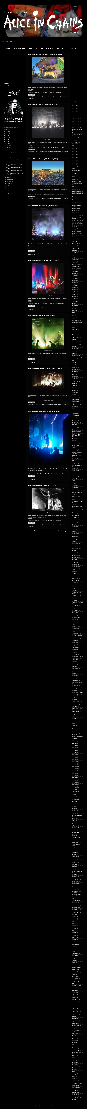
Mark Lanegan (75, 642)
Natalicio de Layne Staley (77, 708)
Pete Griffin (74, 810)
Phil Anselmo (74, 813)
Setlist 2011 (74, 918)
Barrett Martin (75, 241)
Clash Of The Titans (76, 337)
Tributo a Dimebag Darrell (77, 1046)
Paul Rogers (74, 806)
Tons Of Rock (74, 1042)
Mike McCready (75, 668)
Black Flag (74, 262)
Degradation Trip (75, 381)
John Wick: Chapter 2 (76, 557)
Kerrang (73, 573)
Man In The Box (75, 637)
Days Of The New (75, 373)
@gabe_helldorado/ (48, 295)
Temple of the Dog (75, 999)
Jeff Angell (74, 531)
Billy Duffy (74, 254)
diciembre (9, 183)
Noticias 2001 (74, 752)
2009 (6, 129)
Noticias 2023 (74, 784)
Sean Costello (74, 902)
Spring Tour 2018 (75, 978)
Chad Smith (74, 324)
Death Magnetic (75, 376)
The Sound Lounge (75, 1025)
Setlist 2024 (74, 937)
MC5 (72, 651)
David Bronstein (75, 369)
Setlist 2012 (74, 919)
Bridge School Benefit (76, 307)
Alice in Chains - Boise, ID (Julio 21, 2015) (42, 315)
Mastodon (74, 644)
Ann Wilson (74, 228)
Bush (73, 312)
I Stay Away (74, 513)
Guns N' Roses (75, 487)
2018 (6, 189)
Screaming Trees (75, 900)
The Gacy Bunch (75, 1014)
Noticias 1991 (74, 743)
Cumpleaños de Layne (76, 357)
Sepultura (74, 914)
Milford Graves (75, 675)
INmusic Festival (75, 521)
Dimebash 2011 (75, 401)
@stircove (48, 84)
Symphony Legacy (75, 994)
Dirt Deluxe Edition (75, 404)
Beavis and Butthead (76, 247)
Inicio (49, 531)
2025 (6, 204)
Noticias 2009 (74, 759)
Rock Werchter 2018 (76, 881)
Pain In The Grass (75, 797)
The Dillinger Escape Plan (77, 1011)
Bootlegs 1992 (74, 282)
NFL (72, 716)
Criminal (73, 350)
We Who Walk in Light (76, 1083)
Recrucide (74, 839)
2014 (6, 139)
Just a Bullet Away (75, 566)
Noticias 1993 (74, 747)
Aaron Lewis (74, 166)
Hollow (73, 504)
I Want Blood (74, 515)
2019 (6, 191)
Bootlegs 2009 (74, 298)
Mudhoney (74, 690)
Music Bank (74, 697)
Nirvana (73, 723)
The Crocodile (74, 1001)
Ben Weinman (75, 248)
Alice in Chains (35, 96)
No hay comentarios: (59, 147)
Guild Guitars (74, 482)
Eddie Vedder (74, 420)
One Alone (74, 796)
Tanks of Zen (74, 995)
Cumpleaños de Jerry (76, 355)
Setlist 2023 (74, 935)
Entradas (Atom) (37, 534)
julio (8, 149)
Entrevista (74, 424)
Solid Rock (74, 964)
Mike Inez (74, 666)
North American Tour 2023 (77, 730)
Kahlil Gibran (74, 569)
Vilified (73, 1067)
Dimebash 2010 (75, 399)
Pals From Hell (75, 799)
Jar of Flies (74, 529)
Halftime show (75, 490)
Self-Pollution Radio (76, 912)
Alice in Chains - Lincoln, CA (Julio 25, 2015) (43, 159)
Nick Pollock (74, 720)
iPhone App (74, 522)
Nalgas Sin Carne (75, 703)
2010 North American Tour (77, 129)
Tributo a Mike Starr (76, 1050)
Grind (73, 480)
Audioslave (74, 238)
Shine (73, 942)
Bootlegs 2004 (74, 292)
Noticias (73, 740)
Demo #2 (73, 385)
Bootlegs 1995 (74, 287)
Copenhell (74, 346)
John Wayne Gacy (75, 555)
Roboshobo (74, 866)
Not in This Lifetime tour (77, 736)
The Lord (73, 1020)
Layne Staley (74, 590)
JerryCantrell (74, 539)
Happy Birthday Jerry (76, 492)
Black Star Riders (75, 266)
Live (72, 608)
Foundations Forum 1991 (77, 455)
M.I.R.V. (73, 624)
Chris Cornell (74, 329)
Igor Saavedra (74, 517)
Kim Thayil (74, 575)
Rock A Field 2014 (75, 868)
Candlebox (74, 317)
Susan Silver (74, 990)
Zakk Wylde (74, 1099)
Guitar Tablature (75, 483)
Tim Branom (74, 1037)
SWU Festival (74, 992)
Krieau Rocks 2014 (75, 578)
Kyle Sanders (74, 582)
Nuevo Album (74, 789)
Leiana (73, 598)
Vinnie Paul (74, 1073)
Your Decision (74, 1094)
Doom (73, 408)
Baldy (73, 239)
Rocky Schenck (75, 888)
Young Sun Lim (75, 1092)
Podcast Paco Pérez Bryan (77, 815)
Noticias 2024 (74, 786)
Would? (73, 1089)
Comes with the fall (76, 341)
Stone (73, 983)
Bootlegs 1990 (74, 278)
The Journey (74, 1018)
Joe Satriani (74, 552)
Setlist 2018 (74, 928)
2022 (6, 197)
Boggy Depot (74, 271)
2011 (6, 133)
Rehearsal (74, 840)
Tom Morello (74, 1040)
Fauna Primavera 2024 (76, 443)
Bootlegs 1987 (74, 275)
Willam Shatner (75, 1085)
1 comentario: (58, 92)
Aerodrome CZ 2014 (76, 181)
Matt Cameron (75, 647)
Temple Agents (75, 997)
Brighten (73, 308)
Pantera (73, 803)
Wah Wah (74, 1078)
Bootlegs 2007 (74, 296)
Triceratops (74, 1055)
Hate (73, 494)
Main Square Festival (76, 635)
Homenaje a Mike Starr (76, 509)
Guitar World (74, 485)
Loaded (73, 614)
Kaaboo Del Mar (75, 568)
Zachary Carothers (75, 1097)
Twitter (73, 1059)
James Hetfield (75, 528)
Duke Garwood (75, 413)
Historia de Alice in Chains (77, 501)
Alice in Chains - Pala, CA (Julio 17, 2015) (42, 485)
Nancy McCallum (75, 704)
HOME (7, 48)
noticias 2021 (74, 780)
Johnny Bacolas (75, 559)
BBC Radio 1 (74, 245)
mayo (8, 147)
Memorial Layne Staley (76, 656)
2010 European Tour (76, 127)
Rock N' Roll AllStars (76, 878)
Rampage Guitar (75, 832)
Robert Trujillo (74, 864)
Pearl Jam (74, 808)
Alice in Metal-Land (76, 210)
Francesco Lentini (75, 458)
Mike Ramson (74, 671)
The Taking (74, 1027)
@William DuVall (48, 512)
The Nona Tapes (75, 1021)
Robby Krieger (74, 862)
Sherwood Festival (75, 941)
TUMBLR (72, 48)
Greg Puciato (74, 478)
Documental (74, 406)
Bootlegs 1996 (74, 289)
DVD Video (74, 417)
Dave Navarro (74, 367)
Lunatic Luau (74, 622)
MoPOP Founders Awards (77, 682)
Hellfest (73, 499)
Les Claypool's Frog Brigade (77, 602)
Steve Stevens (75, 981)
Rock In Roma (74, 876)
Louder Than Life (75, 619)
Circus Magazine (75, 331)
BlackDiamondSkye (76, 268)
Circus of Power (75, 333)
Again (73, 186)
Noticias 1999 (74, 750)
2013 (6, 137)
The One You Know (75, 1023)
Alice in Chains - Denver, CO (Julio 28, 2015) (42, 104)
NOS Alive (74, 734)
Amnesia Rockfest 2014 (76, 215)
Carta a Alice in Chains (76, 322)
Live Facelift (74, 612)
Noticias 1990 (74, 741)
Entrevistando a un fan (76, 426)
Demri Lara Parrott (75, 388)
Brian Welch (74, 305)
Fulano (73, 460)
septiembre (9, 179)
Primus (73, 823)
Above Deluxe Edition (76, 170)
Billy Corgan (74, 252)
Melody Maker (75, 654)
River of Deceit (75, 856)
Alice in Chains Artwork (76, 191)
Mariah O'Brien (75, 640)
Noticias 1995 (74, 749)
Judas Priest (74, 562)
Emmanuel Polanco (76, 422)
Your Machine (74, 1096)
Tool (72, 1044)
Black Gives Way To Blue (77, 264)
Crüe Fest (74, 351)
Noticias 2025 (74, 787)
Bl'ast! (73, 257)
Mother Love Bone (75, 685)
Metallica (74, 661)
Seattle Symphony (75, 909)
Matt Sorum (74, 649)
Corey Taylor (74, 348)
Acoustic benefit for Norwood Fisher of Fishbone (76, 175)
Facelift (73, 440)
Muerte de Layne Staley (77, 694)
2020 (6, 193)
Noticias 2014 (74, 768)
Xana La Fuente (75, 1090)
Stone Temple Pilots (76, 985)
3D (72, 145)
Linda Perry (74, 607)
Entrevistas (74, 427)
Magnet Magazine (75, 633)
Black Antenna (75, 259)
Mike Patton (74, 670)
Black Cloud (74, 261)
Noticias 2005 (74, 756)
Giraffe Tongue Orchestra (77, 465)
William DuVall (75, 1087)
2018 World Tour (75, 137)
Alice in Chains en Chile (77, 195)
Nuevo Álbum (74, 791)
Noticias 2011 (74, 763)
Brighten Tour (74, 310)
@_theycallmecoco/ (48, 350)
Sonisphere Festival (76, 967)
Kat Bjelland (74, 571)
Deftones (73, 380)
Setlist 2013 (74, 921)
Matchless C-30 (75, 645)
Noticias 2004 (74, 754)
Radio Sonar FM (75, 827)
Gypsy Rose (74, 489)
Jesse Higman (75, 541)
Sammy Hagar (75, 889)
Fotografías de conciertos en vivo (46, 96)
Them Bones (74, 1028)
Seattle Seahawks (75, 907)
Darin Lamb (74, 362)
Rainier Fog (74, 830)
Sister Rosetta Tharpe (76, 949)
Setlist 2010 (74, 916)
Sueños (73, 987)
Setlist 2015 (32, 98)
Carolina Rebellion (75, 320)
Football (73, 447)
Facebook (74, 438)
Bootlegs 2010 (74, 300)
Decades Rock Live (75, 378)
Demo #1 (73, 383)
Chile (73, 327)
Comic (73, 343)
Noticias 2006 (74, 757)
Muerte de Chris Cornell (77, 692)
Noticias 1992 (74, 745)
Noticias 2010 (74, 761)
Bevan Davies (74, 250)
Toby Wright (74, 1038)
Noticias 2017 (74, 773)
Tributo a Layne (75, 1048)
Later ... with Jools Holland (77, 585)
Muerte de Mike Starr (76, 695)
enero (8, 143)
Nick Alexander (75, 718)
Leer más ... (30, 90)
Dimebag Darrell (75, 397)
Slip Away (74, 960)
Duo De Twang (75, 415)
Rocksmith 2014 (75, 883)
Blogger (52, 1105)
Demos (73, 387)
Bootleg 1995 (74, 273)
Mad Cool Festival (75, 626)
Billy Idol (73, 255)
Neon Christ (74, 713)
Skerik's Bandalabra (76, 953)
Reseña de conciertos (76, 849)
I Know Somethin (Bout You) (77, 510)
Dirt (72, 403)
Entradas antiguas (63, 531)
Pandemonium (75, 801)
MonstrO (73, 678)
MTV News (74, 688)
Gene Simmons (75, 463)
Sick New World (75, 946)
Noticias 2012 (74, 764)
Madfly (73, 631)
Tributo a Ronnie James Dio (77, 1052)
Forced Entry (74, 450)
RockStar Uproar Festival (77, 885)
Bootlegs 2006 (74, 294)
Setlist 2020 (74, 932)
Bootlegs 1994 (74, 285)
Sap (72, 898)
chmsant (48, 186)
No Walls (73, 725)
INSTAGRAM (47, 48)
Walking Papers (75, 1080)
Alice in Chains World (76, 208)
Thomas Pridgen (75, 1033)
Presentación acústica (76, 822)
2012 (6, 135)
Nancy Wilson (74, 706)
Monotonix (74, 677)
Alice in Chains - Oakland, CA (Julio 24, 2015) (43, 206)
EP (72, 429)
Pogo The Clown (75, 818)
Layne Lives (74, 588)
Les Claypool (74, 600)
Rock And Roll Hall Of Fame (77, 871)
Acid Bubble (74, 172)
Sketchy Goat (74, 955)
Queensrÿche (74, 825)
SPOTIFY (60, 48)
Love (72, 621)
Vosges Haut (74, 1076)
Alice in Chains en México (77, 198)
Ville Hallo (74, 1069)
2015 (6, 141)
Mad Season (74, 628)
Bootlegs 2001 (74, 291)
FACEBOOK (19, 48)
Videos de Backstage (76, 1066)
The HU (73, 1016)
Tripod (73, 1057)
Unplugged (74, 1060)
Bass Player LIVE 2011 (76, 243)
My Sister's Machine (76, 701)
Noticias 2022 (74, 782)
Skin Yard (73, 957)
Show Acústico (75, 944)
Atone (73, 236)
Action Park (74, 179)
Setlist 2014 (74, 923)
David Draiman (75, 371)
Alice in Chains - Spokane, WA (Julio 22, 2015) (43, 260)
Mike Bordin (74, 664)
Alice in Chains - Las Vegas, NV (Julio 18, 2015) (44, 411)
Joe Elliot (73, 550)
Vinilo (73, 1071)
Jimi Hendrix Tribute (76, 543)
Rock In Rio (74, 874)
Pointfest (73, 820)
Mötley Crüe (74, 687)
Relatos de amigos (75, 842)
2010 (6, 131)
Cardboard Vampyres (76, 318)
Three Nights (74, 1035)
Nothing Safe (74, 738)
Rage (73, 829)
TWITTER (33, 48)
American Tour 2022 (76, 213)
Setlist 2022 (74, 934)
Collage (73, 339)
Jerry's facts (74, 538)
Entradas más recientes (34, 531)
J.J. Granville (74, 526)
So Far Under (74, 962)
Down (73, 410)
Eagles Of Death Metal (76, 419)
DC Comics (74, 374)
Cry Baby (73, 353)
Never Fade (74, 714)
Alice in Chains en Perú (76, 201)
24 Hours (73, 140)
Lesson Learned (75, 605)
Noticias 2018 (74, 775)
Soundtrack (74, 971)
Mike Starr (74, 673)
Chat (73, 325)
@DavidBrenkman (48, 392)
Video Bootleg (74, 1062)
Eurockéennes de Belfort (77, 431)
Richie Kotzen (74, 852)
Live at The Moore (75, 610)
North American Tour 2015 (58, 96)
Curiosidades (74, 358)
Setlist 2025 (74, 939)
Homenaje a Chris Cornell (77, 506)
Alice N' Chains (75, 212)
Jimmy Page (74, 546)
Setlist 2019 (74, 930)
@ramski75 (48, 139)
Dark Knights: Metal (76, 364)
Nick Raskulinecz (75, 721)
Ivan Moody (74, 524)
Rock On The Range (76, 879)
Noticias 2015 (74, 770)
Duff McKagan (75, 411)
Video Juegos (74, 1064)
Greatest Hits (74, 475)
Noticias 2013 (74, 766)
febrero (8, 145)
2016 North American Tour (77, 134)
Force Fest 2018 (75, 449)
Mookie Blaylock (75, 680)
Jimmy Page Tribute (76, 548)
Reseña (73, 847)
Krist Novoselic (75, 580)
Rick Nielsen (74, 854)
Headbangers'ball (75, 496)
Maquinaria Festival (76, 638)
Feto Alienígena (75, 445)
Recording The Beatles (76, 837)
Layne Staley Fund (75, 595)
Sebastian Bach (75, 911)
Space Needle (75, 974)
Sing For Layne (75, 948)
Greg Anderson (75, 476)
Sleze (73, 958)
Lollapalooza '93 (75, 617)
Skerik (73, 951)
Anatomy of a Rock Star (76, 220)
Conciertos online (75, 344)
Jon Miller (74, 561)
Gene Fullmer (74, 462)
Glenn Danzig (74, 468)
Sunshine (74, 988)
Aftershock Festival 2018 (77, 183)
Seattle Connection (76, 905)
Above (73, 168)
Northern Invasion (75, 733)
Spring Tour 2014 (75, 976)
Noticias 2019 (74, 777)
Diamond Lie (74, 392)
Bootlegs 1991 (74, 280)
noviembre (9, 181)
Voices (73, 1074)
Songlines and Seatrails (76, 965)
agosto (8, 177)
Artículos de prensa (76, 231)
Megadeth (74, 652)
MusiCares (74, 699)
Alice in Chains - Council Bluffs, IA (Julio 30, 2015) (45, 54)
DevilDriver (74, 390)
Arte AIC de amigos (76, 229)
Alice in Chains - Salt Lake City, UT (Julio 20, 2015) (45, 368)
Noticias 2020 (74, 779)
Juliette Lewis (74, 564)
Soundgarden (74, 969)
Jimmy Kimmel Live (76, 545)
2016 (6, 185)
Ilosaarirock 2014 (75, 519)
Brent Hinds (74, 303)
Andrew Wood (74, 226)
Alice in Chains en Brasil (77, 193)
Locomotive (74, 615)
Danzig (73, 360)
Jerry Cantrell (74, 533)
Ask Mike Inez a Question (77, 233)
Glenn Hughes (75, 470)
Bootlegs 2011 (74, 301)
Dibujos (73, 394)
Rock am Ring (74, 869)
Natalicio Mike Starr (76, 711)
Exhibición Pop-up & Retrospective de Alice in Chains (77, 435)
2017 (6, 187)
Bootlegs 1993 (74, 284)
